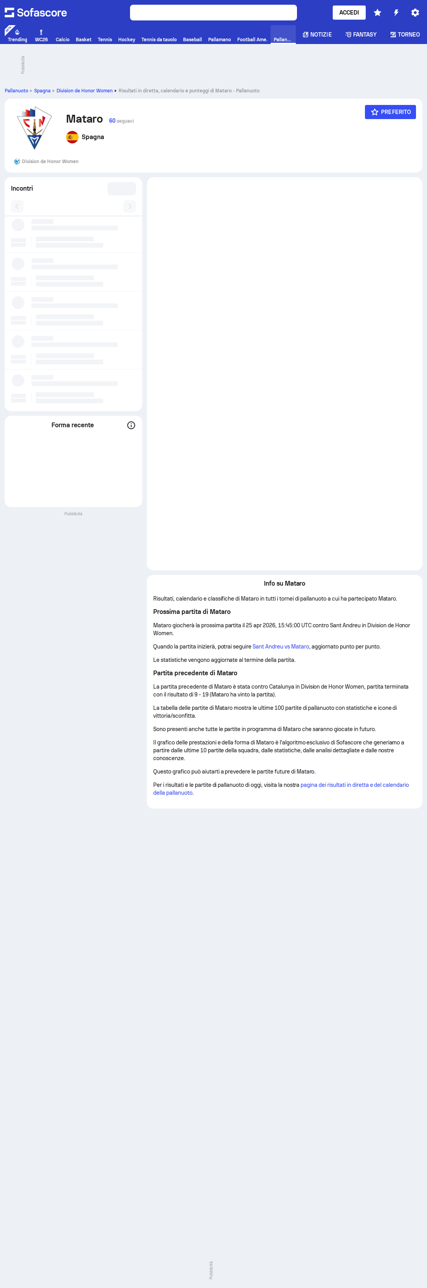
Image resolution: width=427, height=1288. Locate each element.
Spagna (42, 91)
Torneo (405, 34)
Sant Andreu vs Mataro (281, 646)
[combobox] (120, 188)
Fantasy (361, 34)
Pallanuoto (16, 91)
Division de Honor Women (85, 91)
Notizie (317, 34)
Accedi (349, 12)
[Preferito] (390, 112)
